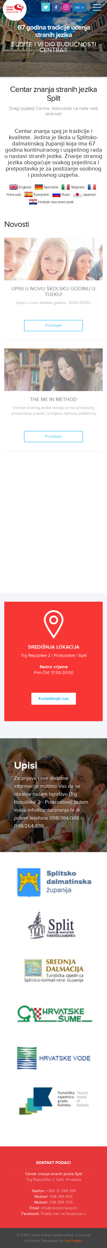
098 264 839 (60, 1196)
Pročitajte (53, 325)
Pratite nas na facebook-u (63, 1214)
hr (80, 7)
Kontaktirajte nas (54, 698)
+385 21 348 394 (61, 1191)
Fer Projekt (73, 1241)
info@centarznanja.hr (59, 1208)
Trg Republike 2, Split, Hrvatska (53, 1179)
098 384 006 (61, 1202)
